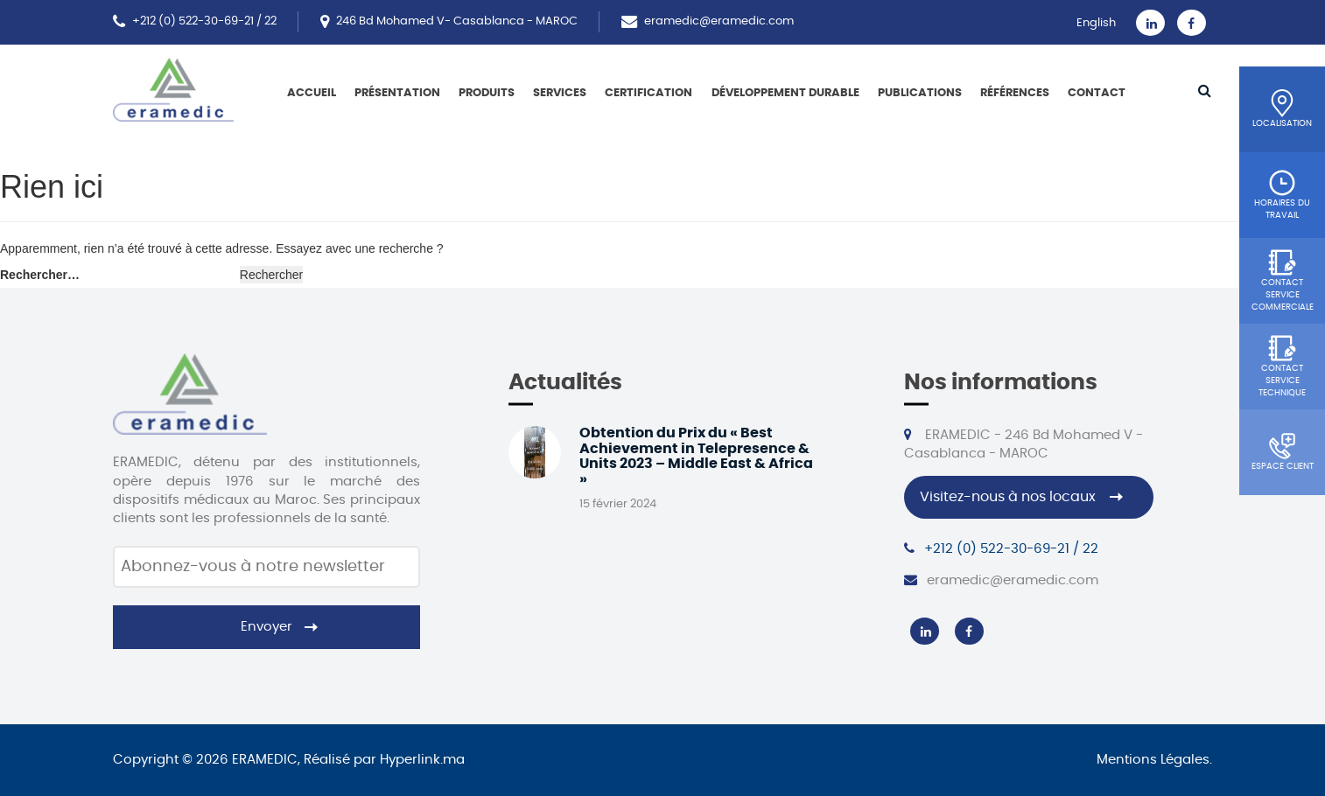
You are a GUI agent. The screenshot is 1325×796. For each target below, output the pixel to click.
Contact (1096, 93)
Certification (648, 93)
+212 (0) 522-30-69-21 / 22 (204, 21)
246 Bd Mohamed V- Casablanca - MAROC (457, 21)
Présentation (397, 93)
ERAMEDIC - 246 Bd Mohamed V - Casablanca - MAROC (1023, 444)
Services (559, 93)
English (1096, 23)
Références (1014, 93)
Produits (487, 93)
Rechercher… (40, 275)
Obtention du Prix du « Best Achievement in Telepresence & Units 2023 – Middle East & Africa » (696, 456)
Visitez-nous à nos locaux (1008, 497)
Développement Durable (785, 93)
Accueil (311, 93)
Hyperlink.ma (422, 759)
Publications (920, 93)
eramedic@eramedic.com (719, 21)
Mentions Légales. (1154, 759)
